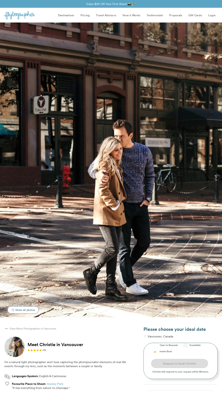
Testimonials (155, 15)
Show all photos (23, 310)
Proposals (175, 15)
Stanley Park (55, 384)
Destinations (66, 15)
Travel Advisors (106, 15)
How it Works (131, 15)
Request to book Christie (179, 363)
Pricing (85, 15)
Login (212, 15)
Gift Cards (195, 15)
